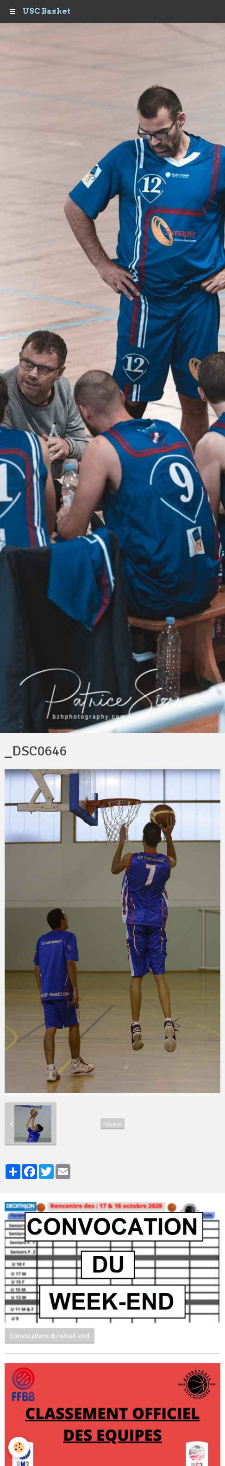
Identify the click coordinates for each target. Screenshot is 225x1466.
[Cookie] (18, 1447)
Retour (112, 1124)
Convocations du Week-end (49, 1336)
